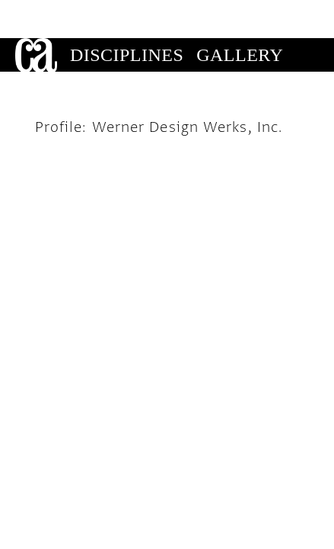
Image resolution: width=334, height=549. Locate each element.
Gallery (239, 17)
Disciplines (126, 17)
